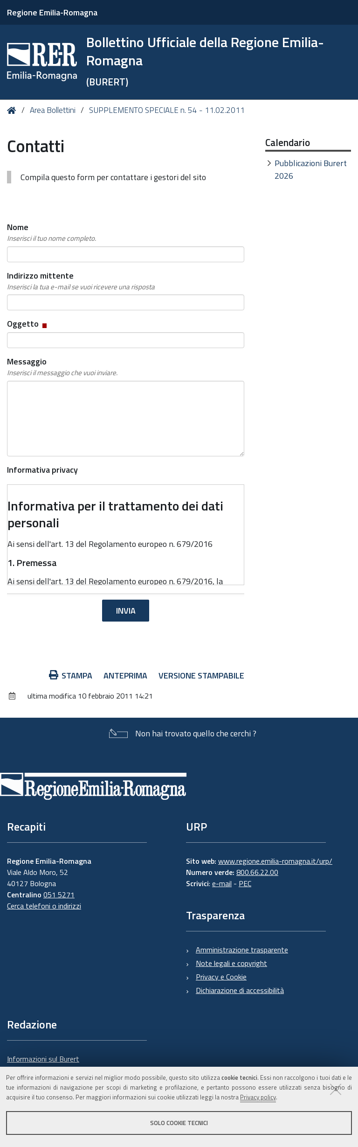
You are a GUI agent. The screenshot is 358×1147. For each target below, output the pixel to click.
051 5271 (59, 894)
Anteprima (125, 675)
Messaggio (62, 366)
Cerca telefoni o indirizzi (44, 905)
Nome (51, 232)
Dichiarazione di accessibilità (240, 990)
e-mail (222, 883)
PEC (245, 883)
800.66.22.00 (257, 872)
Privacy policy (258, 1097)
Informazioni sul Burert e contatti (43, 1064)
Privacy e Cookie (221, 976)
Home (13, 110)
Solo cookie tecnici (179, 1122)
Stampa (71, 675)
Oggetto (27, 323)
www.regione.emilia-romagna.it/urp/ (275, 861)
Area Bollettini (53, 110)
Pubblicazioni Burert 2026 (311, 169)
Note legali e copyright (231, 963)
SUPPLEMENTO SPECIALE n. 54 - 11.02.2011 (167, 110)
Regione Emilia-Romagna (52, 12)
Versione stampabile (201, 675)
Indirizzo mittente (81, 281)
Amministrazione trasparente (242, 949)
